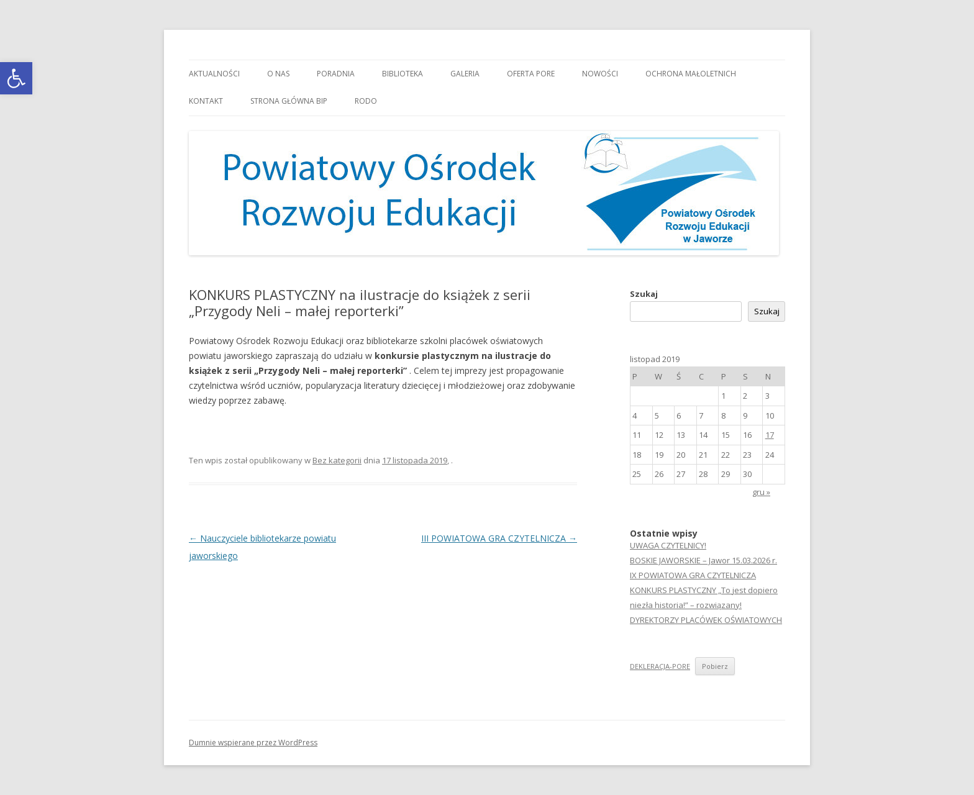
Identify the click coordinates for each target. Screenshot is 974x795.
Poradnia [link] (336, 73)
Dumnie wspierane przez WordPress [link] (253, 742)
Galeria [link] (465, 73)
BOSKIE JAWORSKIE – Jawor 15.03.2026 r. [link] (703, 560)
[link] (16, 78)
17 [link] (769, 434)
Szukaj (644, 293)
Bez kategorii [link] (337, 460)
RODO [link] (366, 101)
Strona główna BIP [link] (288, 101)
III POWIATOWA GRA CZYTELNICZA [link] (499, 538)
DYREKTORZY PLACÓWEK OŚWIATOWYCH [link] (706, 619)
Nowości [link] (600, 73)
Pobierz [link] (715, 666)
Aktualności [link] (214, 73)
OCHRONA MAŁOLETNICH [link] (690, 73)
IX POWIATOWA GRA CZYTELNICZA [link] (693, 575)
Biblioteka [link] (402, 73)
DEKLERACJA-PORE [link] (660, 666)
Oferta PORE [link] (531, 73)
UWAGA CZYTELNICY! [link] (668, 545)
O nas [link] (278, 73)
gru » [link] (761, 491)
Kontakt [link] (206, 101)
